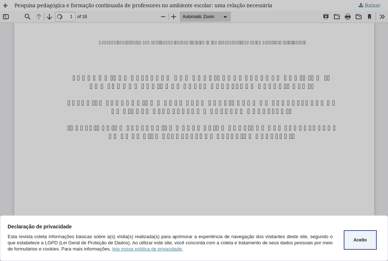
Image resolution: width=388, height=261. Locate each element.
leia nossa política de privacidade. (147, 249)
